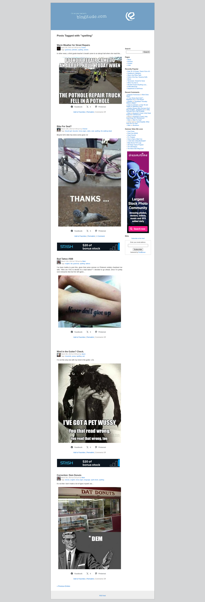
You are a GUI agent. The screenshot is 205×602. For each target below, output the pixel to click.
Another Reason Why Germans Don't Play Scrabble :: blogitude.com (138, 109)
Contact (130, 63)
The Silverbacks (132, 146)
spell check (94, 480)
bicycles (75, 131)
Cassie (83, 47)
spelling (80, 50)
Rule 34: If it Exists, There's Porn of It (139, 71)
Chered (84, 129)
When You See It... (133, 83)
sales (89, 131)
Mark (84, 261)
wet (83, 356)
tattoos (88, 263)
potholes (74, 50)
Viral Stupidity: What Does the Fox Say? (137, 122)
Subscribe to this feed (137, 238)
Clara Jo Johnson (133, 105)
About (129, 59)
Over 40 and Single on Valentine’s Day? (137, 105)
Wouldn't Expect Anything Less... (137, 84)
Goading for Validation (134, 73)
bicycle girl (68, 131)
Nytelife (130, 101)
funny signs (82, 131)
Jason (84, 354)
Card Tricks (131, 131)
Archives (130, 61)
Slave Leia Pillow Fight (134, 75)
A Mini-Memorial (132, 86)
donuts (67, 480)
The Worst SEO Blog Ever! (136, 148)
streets (86, 50)
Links (129, 65)
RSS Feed (102, 595)
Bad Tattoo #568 (65, 259)
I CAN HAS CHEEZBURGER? (137, 141)
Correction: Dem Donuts (69, 475)
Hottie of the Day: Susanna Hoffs (137, 77)
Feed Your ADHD (133, 133)
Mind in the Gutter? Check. (70, 351)
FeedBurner (142, 252)
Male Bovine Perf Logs (134, 143)
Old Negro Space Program (136, 145)
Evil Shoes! (140, 99)
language (87, 480)
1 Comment (100, 236)
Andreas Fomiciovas (133, 94)
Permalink (90, 112)
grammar (68, 50)
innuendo (68, 356)
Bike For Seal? (64, 126)
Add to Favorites (79, 112)
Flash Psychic (132, 135)
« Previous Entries (63, 586)
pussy (74, 356)
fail (72, 263)
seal (92, 131)
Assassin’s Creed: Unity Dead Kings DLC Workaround (138, 113)
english (67, 263)
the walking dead (106, 131)
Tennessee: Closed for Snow (136, 81)
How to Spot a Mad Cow (135, 139)
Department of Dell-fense (135, 88)
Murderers (136, 125)
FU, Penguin (131, 137)
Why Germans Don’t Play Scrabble (138, 110)
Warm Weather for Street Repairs (73, 45)
